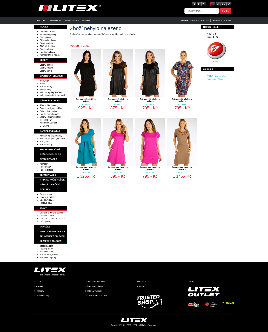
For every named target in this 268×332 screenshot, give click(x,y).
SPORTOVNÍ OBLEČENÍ (51, 76)
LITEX (134, 325)
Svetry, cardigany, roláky (51, 108)
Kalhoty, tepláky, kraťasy (51, 92)
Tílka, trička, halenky (49, 105)
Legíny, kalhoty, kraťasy (50, 117)
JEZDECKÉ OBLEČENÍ (51, 241)
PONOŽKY (45, 227)
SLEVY (43, 208)
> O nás (37, 281)
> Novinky (141, 281)
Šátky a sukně (46, 43)
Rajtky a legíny (46, 249)
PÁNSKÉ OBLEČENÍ (50, 131)
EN (228, 4)
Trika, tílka (44, 141)
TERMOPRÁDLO (48, 175)
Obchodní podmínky (52, 20)
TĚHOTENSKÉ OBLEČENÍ (52, 236)
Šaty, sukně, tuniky (48, 111)
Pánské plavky (46, 49)
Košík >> (217, 61)
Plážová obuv (46, 203)
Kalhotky (44, 164)
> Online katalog (41, 295)
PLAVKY (44, 27)
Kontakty (86, 20)
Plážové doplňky (47, 46)
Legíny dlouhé (46, 65)
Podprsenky (45, 167)
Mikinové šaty (46, 120)
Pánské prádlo (46, 170)
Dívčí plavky (45, 37)
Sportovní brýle (47, 200)
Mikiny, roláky (46, 86)
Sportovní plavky (47, 52)
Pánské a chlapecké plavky (52, 218)
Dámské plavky (47, 216)
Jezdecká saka (46, 252)
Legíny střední (46, 68)
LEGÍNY (44, 60)
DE (223, 4)
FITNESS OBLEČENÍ (50, 149)
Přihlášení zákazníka (199, 20)
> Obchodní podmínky (95, 281)
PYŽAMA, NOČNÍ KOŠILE (52, 180)
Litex (38, 20)
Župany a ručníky (48, 197)
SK (218, 4)
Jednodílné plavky (48, 34)
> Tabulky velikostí (93, 291)
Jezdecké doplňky (48, 257)
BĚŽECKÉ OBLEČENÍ (50, 154)
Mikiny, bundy (46, 144)
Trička (42, 83)
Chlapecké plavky (48, 40)
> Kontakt (38, 286)
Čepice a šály (46, 194)
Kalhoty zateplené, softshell (52, 95)
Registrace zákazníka (222, 20)
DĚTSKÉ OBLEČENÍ (49, 184)
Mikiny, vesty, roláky (49, 254)
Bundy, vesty (45, 89)
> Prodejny (39, 291)
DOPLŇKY (45, 189)
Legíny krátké (46, 71)
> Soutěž (141, 286)
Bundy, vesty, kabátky (49, 114)
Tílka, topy (44, 81)
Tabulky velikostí (71, 20)
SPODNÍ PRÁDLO (48, 159)
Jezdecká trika (46, 246)
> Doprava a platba (94, 286)
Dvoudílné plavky (47, 31)
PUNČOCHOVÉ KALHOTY (52, 231)
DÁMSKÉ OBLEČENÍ (50, 100)
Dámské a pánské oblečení (52, 213)
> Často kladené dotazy (96, 295)
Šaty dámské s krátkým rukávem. (86, 100)
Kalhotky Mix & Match (49, 55)
